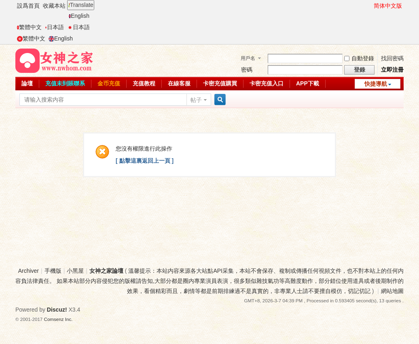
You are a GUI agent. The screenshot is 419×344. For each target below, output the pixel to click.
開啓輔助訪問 (370, 5)
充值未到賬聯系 (65, 83)
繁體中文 (29, 27)
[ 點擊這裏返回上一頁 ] (145, 160)
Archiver (28, 271)
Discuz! (57, 309)
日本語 (54, 27)
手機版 (52, 271)
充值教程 (144, 83)
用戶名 (248, 58)
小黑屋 (75, 271)
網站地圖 (392, 291)
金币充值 (108, 83)
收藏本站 (54, 5)
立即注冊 (392, 69)
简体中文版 (388, 5)
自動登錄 (359, 58)
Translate (80, 5)
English (79, 16)
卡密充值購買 (220, 83)
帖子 (196, 100)
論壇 (27, 83)
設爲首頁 (28, 5)
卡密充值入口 (267, 83)
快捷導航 (375, 84)
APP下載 (307, 83)
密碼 (246, 69)
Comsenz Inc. (58, 319)
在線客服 (179, 83)
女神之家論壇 (106, 271)
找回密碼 (392, 58)
